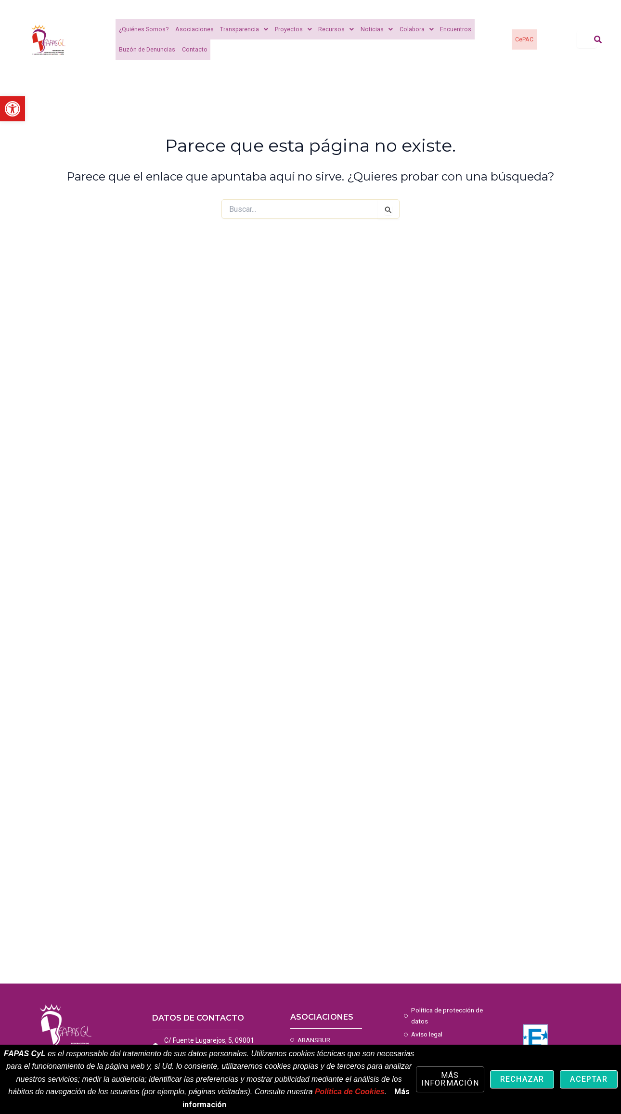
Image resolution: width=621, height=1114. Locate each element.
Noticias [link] (372, 29)
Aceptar (588, 1079)
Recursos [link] (332, 29)
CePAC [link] (524, 39)
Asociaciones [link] (192, 29)
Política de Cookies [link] (349, 1092)
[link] (12, 108)
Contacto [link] (193, 49)
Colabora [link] (411, 29)
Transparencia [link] (241, 29)
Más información (450, 1079)
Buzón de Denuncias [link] (147, 49)
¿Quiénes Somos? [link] (143, 29)
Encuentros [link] (449, 29)
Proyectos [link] (290, 29)
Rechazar (522, 1079)
